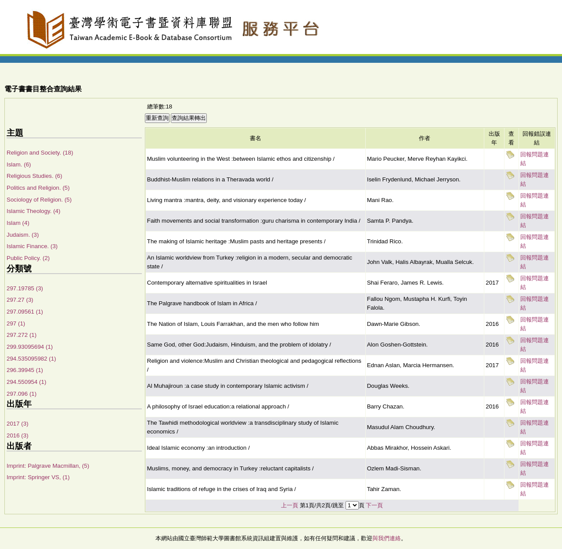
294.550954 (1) (26, 382)
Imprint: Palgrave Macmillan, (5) (48, 465)
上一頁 (289, 505)
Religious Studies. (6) (34, 176)
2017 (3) (18, 423)
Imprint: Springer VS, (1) (38, 477)
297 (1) (16, 323)
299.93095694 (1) (30, 346)
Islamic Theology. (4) (33, 211)
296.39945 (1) (25, 370)
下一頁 (374, 505)
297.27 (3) (20, 299)
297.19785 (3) (25, 288)
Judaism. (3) (23, 234)
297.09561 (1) (25, 311)
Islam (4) (18, 223)
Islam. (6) (19, 164)
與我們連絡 (386, 538)
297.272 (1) (21, 335)
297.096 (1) (21, 393)
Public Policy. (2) (28, 258)
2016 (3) (18, 435)
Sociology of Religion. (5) (39, 199)
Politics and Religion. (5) (38, 187)
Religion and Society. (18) (40, 152)
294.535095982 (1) (31, 358)
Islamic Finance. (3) (32, 246)
